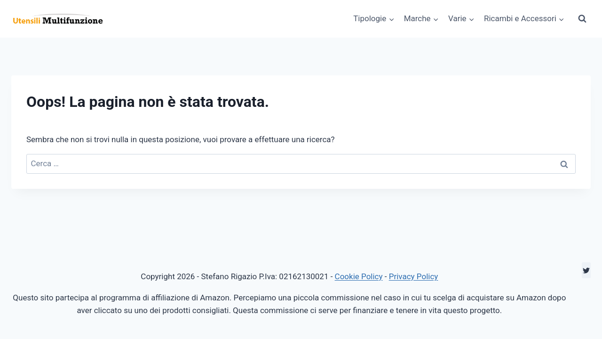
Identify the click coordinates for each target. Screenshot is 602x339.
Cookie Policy (359, 276)
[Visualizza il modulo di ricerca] (582, 18)
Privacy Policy (413, 276)
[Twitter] (586, 270)
